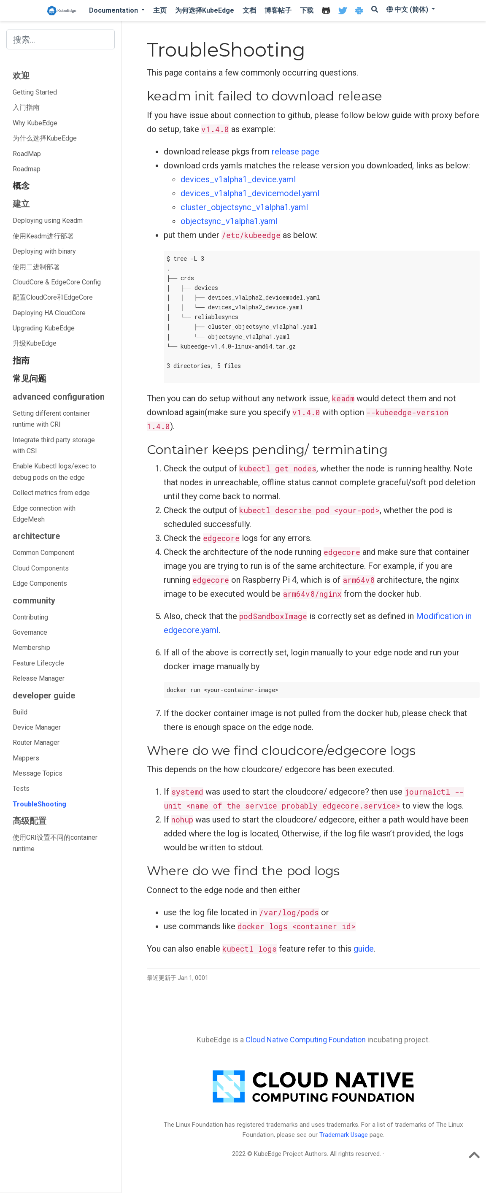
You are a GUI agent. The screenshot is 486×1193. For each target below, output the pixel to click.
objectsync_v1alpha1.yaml (229, 221)
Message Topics (37, 773)
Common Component (43, 553)
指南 (21, 360)
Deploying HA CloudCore (49, 313)
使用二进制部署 (36, 267)
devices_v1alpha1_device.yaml (238, 179)
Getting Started (35, 92)
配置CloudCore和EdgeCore (53, 297)
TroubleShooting (39, 804)
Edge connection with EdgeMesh (44, 513)
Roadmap (26, 169)
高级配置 (29, 821)
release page (295, 151)
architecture (36, 536)
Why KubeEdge (35, 123)
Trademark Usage (343, 1135)
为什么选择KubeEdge (45, 138)
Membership (31, 648)
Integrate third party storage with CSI (54, 445)
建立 (21, 204)
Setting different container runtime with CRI (51, 418)
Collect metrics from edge (51, 493)
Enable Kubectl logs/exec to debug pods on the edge (54, 471)
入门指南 (26, 107)
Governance (30, 632)
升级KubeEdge (35, 343)
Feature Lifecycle (38, 663)
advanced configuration (59, 397)
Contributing (30, 617)
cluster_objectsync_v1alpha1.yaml (244, 207)
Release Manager (39, 678)
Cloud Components (41, 568)
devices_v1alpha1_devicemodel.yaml (250, 193)
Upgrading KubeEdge (44, 328)
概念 (21, 186)
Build (20, 712)
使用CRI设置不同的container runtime (55, 842)
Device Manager (37, 727)
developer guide (44, 695)
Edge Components (40, 583)
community (34, 600)
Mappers (26, 758)
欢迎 (21, 75)
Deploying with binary (44, 251)
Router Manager (36, 743)
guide (364, 949)
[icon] (326, 10)
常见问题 (29, 378)
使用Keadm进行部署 (43, 236)
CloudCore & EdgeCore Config (57, 282)
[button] (117, 10)
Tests (21, 789)
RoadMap (27, 154)
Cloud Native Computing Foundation (306, 1039)
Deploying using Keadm (48, 220)
